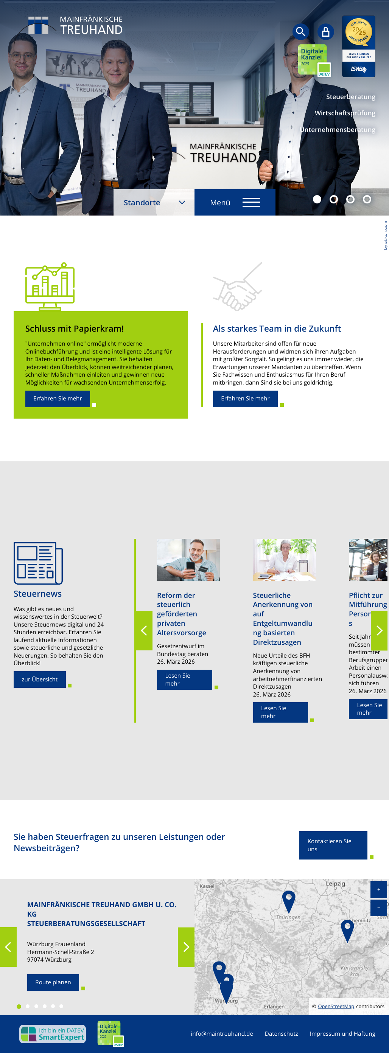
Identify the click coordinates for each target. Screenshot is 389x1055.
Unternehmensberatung (337, 130)
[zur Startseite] (70, 35)
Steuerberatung (350, 97)
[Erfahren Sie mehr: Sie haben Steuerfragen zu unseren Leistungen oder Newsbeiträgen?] (333, 845)
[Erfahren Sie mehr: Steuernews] (40, 679)
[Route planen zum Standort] (53, 982)
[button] (144, 631)
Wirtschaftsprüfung (345, 113)
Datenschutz (281, 1034)
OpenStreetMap (336, 1006)
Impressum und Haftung (342, 1034)
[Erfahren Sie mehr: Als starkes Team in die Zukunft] (245, 399)
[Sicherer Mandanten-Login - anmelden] (325, 31)
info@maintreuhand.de (222, 1034)
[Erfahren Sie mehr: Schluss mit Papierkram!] (57, 399)
